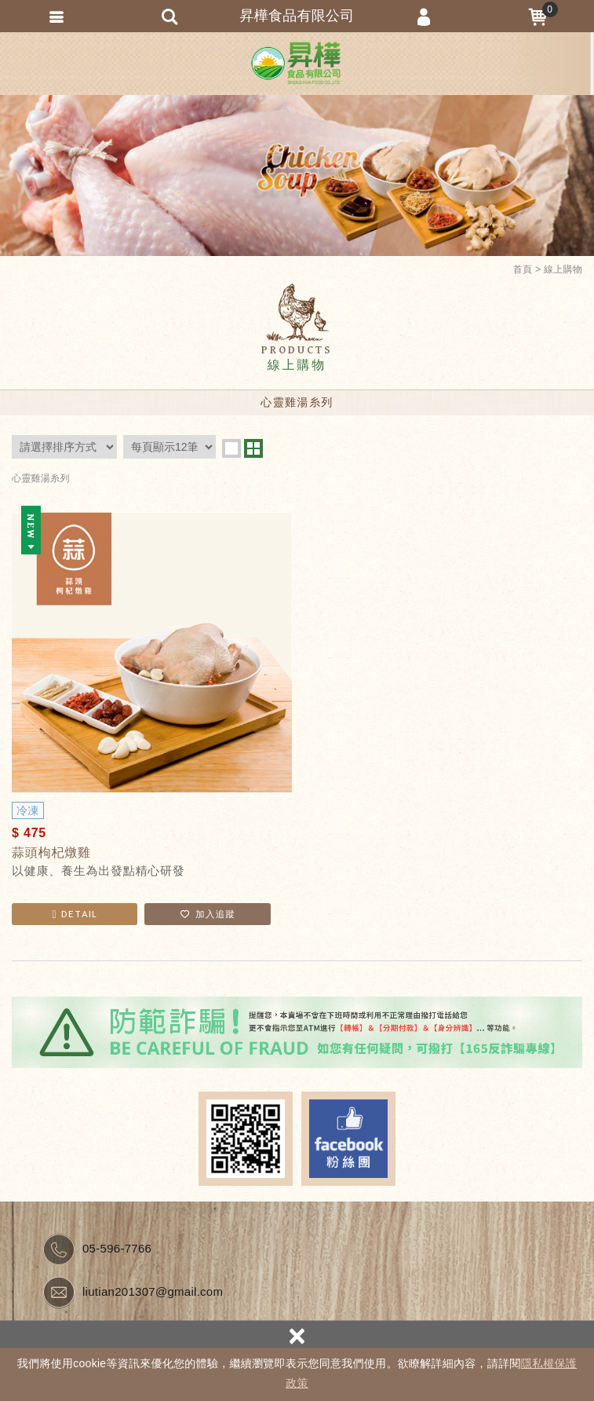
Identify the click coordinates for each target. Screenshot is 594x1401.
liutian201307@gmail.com (152, 1291)
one (231, 448)
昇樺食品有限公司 (297, 63)
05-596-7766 (116, 1248)
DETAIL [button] (75, 914)
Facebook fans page (348, 1139)
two (253, 448)
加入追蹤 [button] (207, 914)
